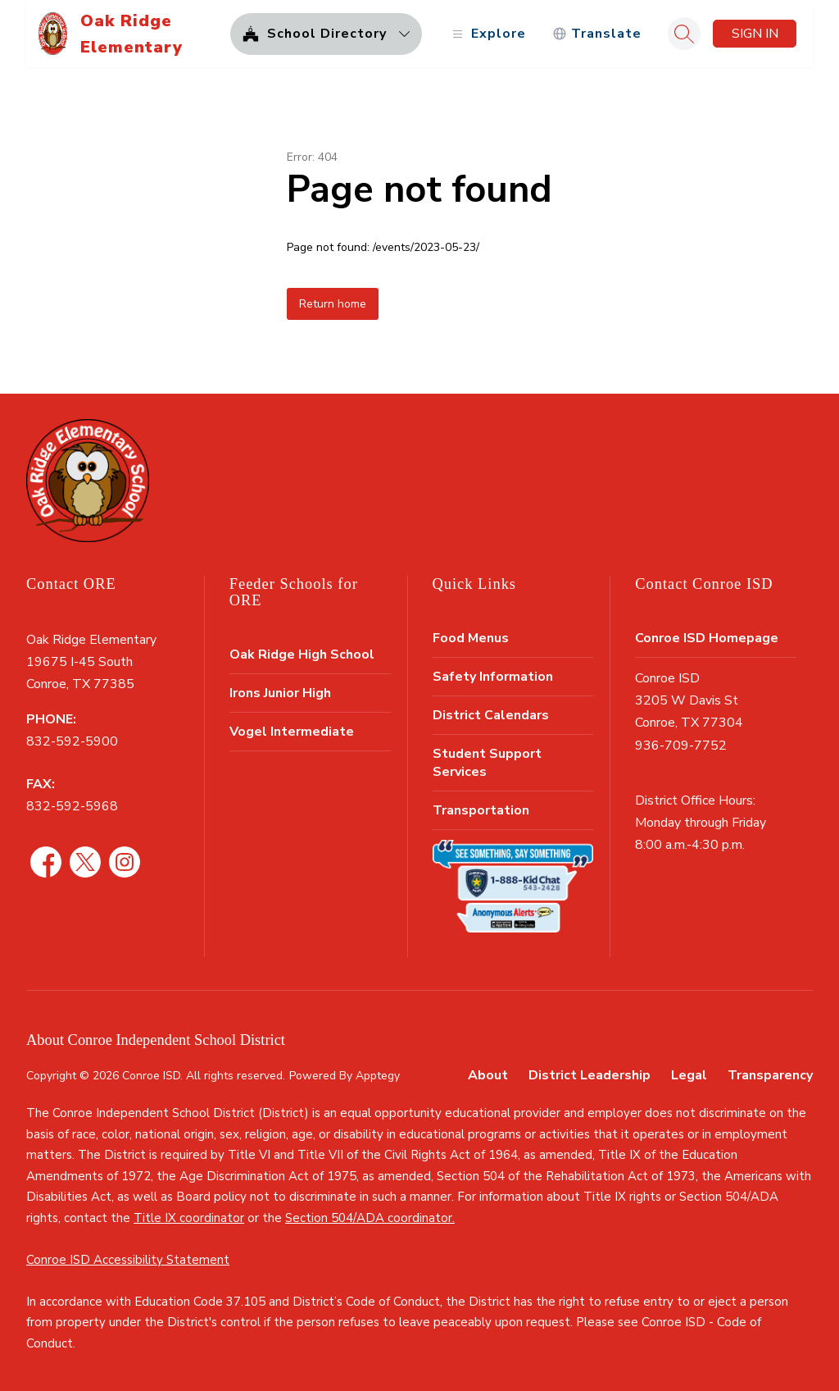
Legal (689, 1075)
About (488, 1075)
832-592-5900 (72, 741)
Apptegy (378, 1075)
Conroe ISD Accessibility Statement (127, 1260)
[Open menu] (487, 34)
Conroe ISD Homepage (706, 638)
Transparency (770, 1075)
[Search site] (684, 33)
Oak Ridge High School (301, 654)
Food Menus (471, 638)
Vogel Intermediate (291, 732)
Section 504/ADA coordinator (368, 1218)
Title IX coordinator (189, 1218)
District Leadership (589, 1075)
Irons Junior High (280, 693)
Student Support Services (487, 763)
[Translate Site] (597, 34)
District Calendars (491, 715)
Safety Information (493, 677)
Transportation (481, 810)
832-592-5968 (72, 806)
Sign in (755, 34)
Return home (332, 304)
